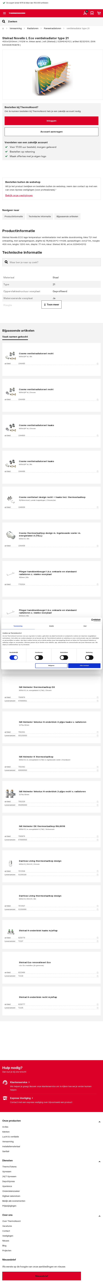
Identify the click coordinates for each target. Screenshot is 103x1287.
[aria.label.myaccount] (85, 13)
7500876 (58, 836)
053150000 (58, 736)
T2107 (58, 941)
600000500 (58, 770)
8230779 (58, 938)
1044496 (58, 471)
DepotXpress (8, 1181)
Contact (6, 1231)
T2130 (58, 976)
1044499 (58, 399)
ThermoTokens (9, 1166)
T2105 (58, 1008)
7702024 (58, 584)
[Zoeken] (55, 21)
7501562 (58, 767)
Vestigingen (7, 1236)
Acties (5, 1127)
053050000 (58, 805)
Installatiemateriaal (11, 1146)
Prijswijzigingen (9, 1206)
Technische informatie (40, 216)
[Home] (3, 28)
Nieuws (5, 1240)
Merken (6, 1131)
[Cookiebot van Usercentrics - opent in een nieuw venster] (88, 620)
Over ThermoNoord (11, 1221)
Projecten (6, 1250)
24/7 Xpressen (9, 1176)
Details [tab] (51, 626)
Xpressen (6, 1171)
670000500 (58, 840)
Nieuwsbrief (41, 1276)
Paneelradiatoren (52, 28)
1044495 (58, 364)
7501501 (58, 732)
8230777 (58, 1004)
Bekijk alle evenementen (13, 1201)
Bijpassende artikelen (67, 216)
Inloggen (51, 120)
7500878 (58, 697)
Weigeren (51, 665)
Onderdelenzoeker (11, 1191)
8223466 (58, 973)
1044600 (58, 436)
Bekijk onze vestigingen (19, 195)
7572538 (58, 871)
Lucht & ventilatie (10, 1136)
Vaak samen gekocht (15, 336)
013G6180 (58, 875)
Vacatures (7, 1226)
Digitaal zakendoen (11, 1196)
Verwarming (16, 28)
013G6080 (58, 909)
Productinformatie (14, 216)
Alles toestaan (84, 665)
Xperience (7, 1186)
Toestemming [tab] (18, 626)
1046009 (58, 507)
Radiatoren (32, 28)
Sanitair (5, 1151)
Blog (4, 1245)
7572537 (58, 906)
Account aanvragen (51, 131)
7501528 (58, 802)
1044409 (58, 546)
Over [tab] (85, 626)
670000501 (58, 701)
